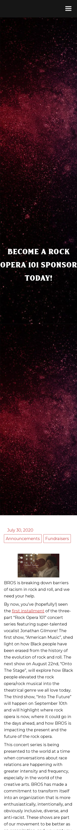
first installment (28, 610)
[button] (68, 8)
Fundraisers (57, 538)
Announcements (23, 538)
